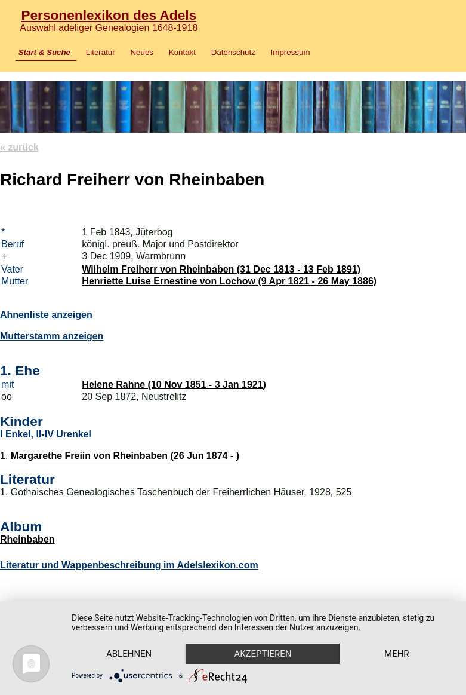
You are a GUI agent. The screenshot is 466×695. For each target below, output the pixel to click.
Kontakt (182, 52)
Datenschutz (233, 52)
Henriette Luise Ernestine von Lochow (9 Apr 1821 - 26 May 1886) (229, 281)
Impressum (290, 52)
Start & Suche (44, 52)
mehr (396, 653)
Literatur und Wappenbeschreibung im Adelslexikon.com (129, 565)
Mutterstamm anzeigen (51, 336)
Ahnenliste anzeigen (46, 315)
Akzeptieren (262, 653)
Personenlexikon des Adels (108, 15)
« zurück (19, 147)
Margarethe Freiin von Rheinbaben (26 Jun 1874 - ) (125, 456)
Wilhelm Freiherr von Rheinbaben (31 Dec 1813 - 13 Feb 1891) (221, 269)
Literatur (100, 52)
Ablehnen (129, 653)
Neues (141, 52)
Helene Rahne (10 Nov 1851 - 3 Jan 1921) (174, 384)
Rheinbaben (27, 539)
